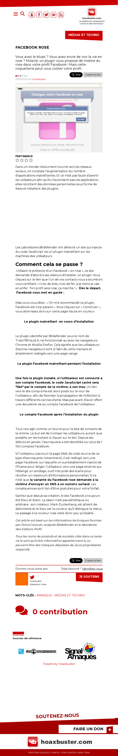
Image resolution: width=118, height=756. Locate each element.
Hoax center (68, 752)
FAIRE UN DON (88, 729)
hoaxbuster (39, 79)
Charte (55, 752)
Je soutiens (89, 576)
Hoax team (84, 752)
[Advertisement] (59, 219)
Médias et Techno (69, 595)
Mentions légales (39, 752)
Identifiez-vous (92, 568)
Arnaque (44, 595)
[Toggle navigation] (16, 14)
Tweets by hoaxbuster (59, 664)
